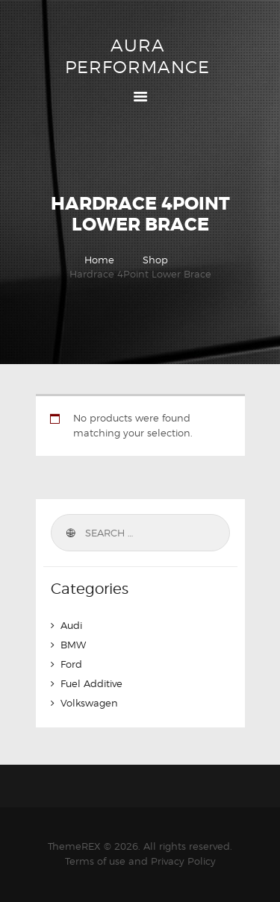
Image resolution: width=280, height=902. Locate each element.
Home (99, 260)
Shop (155, 260)
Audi (71, 625)
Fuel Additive (91, 683)
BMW (73, 645)
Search (70, 532)
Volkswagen (89, 703)
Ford (71, 664)
